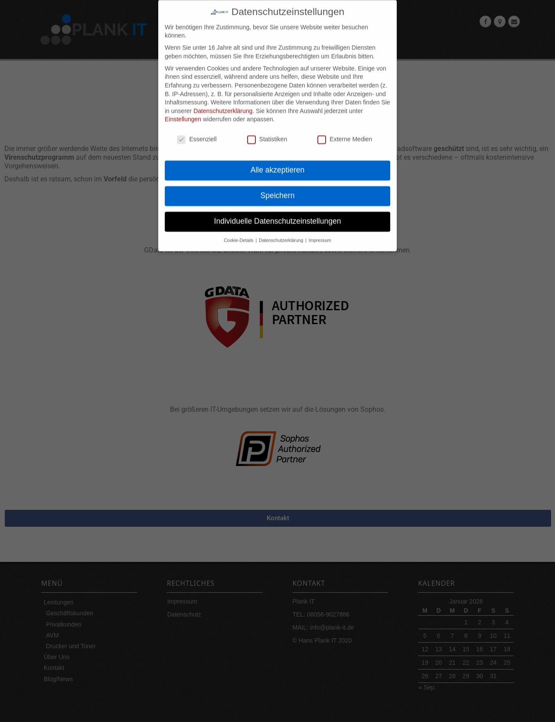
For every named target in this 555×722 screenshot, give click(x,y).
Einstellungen (183, 111)
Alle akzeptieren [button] (278, 161)
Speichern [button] (278, 187)
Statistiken (267, 131)
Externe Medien (344, 131)
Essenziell (196, 131)
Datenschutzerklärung (222, 102)
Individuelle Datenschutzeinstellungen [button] (277, 212)
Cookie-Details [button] (239, 231)
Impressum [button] (320, 231)
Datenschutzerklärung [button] (281, 231)
